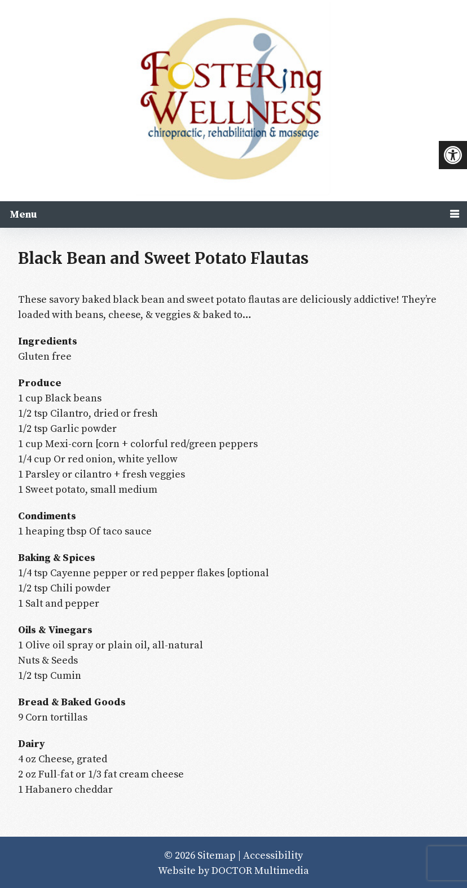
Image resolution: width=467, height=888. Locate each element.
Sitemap (216, 855)
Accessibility (273, 855)
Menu (23, 214)
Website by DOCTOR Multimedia (233, 870)
